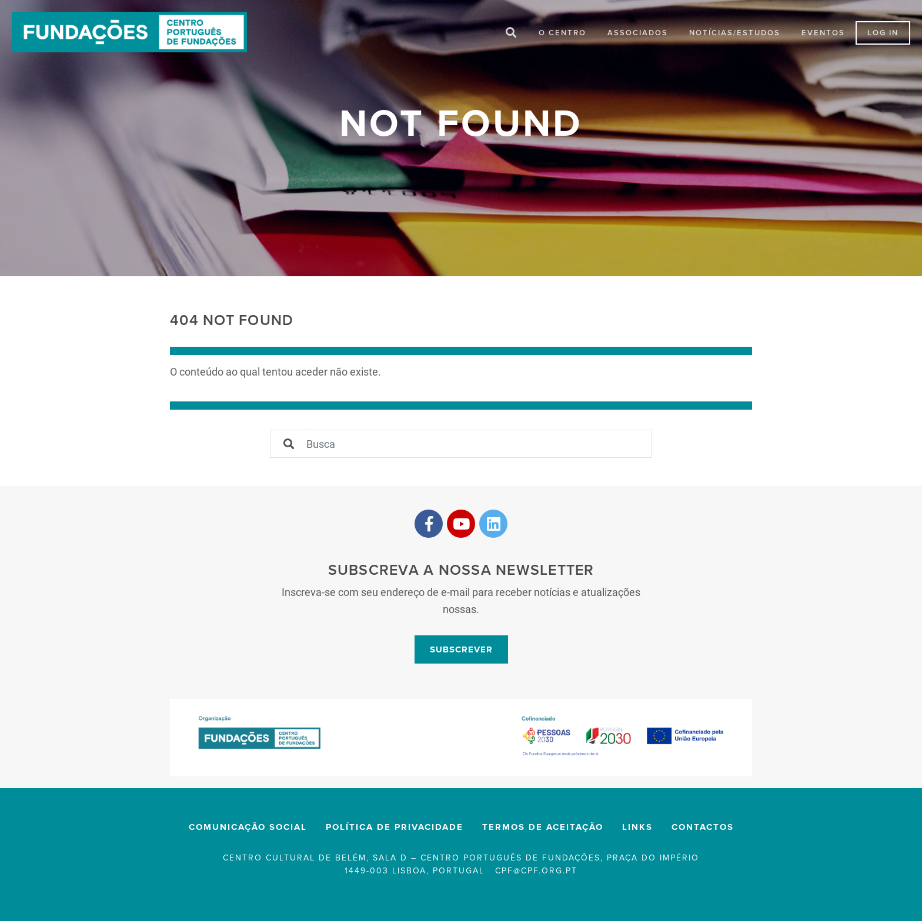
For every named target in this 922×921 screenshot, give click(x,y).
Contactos (703, 829)
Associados (637, 34)
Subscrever (461, 651)
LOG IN (882, 34)
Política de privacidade (394, 829)
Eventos (823, 34)
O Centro (562, 34)
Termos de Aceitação (542, 829)
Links (637, 829)
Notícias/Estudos (734, 34)
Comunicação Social (248, 829)
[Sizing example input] (479, 446)
